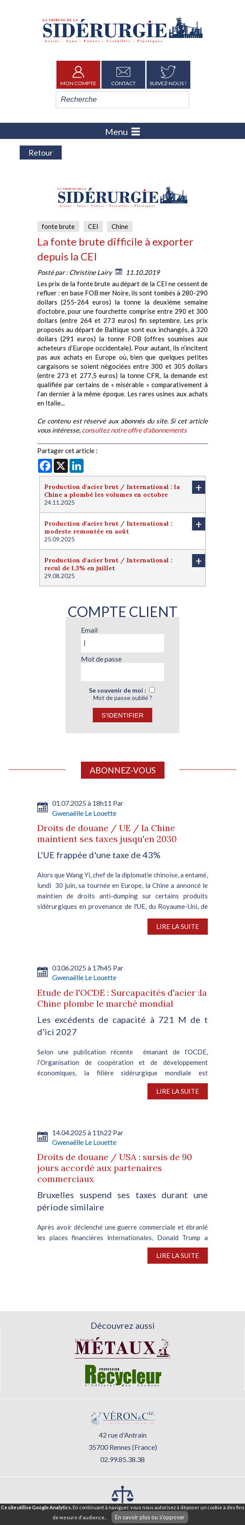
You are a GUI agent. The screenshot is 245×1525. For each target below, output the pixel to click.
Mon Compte (78, 75)
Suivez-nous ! (168, 75)
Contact (123, 75)
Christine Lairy (90, 272)
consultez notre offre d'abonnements (134, 430)
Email (89, 630)
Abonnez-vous (123, 770)
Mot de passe (101, 659)
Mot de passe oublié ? (122, 697)
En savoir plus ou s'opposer (150, 1517)
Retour (40, 152)
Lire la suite (177, 926)
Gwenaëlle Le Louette (84, 813)
